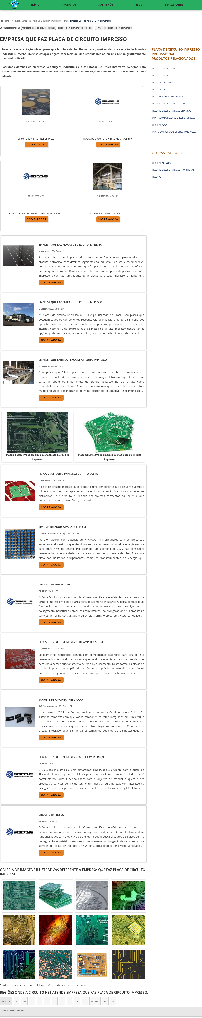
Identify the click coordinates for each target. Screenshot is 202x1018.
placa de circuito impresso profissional (75, 27)
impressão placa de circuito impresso (39, 27)
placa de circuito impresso (166, 68)
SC (54, 927)
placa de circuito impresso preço (169, 103)
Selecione (6, 927)
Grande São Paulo (88, 956)
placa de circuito (161, 75)
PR (47, 927)
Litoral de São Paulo (110, 956)
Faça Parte (190, 988)
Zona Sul (55, 956)
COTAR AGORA (19, 145)
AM (105, 927)
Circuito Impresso (161, 162)
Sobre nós (158, 988)
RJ (16, 927)
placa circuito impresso (164, 82)
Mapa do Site (173, 988)
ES (32, 927)
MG (24, 927)
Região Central (8, 956)
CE (85, 927)
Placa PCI (156, 177)
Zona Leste (69, 956)
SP (39, 927)
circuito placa (159, 124)
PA (113, 927)
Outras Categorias (168, 153)
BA (77, 927)
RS (62, 927)
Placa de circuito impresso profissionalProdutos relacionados (176, 54)
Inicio (132, 988)
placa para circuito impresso (167, 96)
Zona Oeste (41, 956)
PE (69, 927)
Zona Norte (25, 956)
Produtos (144, 988)
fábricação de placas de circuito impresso (174, 131)
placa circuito (159, 89)
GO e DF (95, 927)
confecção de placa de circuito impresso (113, 27)
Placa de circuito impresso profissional (173, 169)
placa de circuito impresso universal (171, 110)
